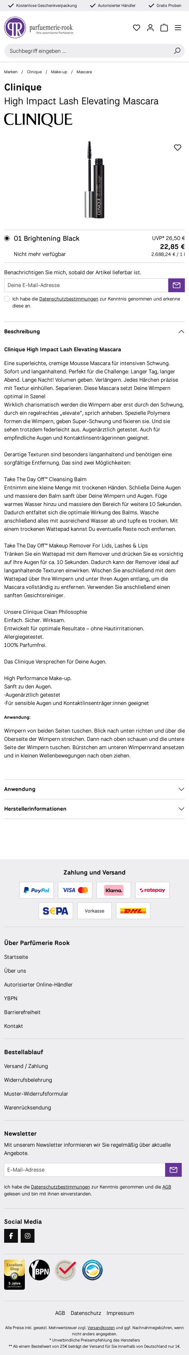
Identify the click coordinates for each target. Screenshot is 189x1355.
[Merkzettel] (136, 28)
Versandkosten (101, 1327)
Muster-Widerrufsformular (36, 1093)
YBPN (11, 998)
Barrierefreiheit (22, 1012)
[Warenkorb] (164, 28)
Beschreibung (22, 331)
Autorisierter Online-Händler (38, 984)
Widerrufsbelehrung (28, 1080)
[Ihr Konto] (150, 28)
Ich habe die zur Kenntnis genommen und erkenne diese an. (96, 302)
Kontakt (13, 1026)
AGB (166, 1187)
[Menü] (178, 28)
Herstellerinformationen (35, 808)
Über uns (15, 970)
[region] (94, 180)
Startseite (16, 957)
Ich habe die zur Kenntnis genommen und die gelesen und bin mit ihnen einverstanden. (87, 1190)
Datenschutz (86, 1313)
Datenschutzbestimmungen (68, 299)
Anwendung (20, 789)
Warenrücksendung (27, 1107)
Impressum (120, 1313)
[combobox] (86, 51)
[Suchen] (177, 51)
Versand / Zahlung (26, 1066)
